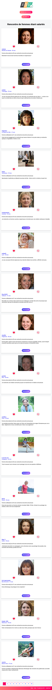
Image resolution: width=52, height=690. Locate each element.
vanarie (4, 662)
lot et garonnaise (6, 580)
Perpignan (4, 459)
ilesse (3, 498)
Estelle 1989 (5, 621)
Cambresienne (5, 212)
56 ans (9, 336)
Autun (3, 541)
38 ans (6, 255)
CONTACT (48, 688)
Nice (3, 377)
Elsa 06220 (4, 294)
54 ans (7, 541)
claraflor (4, 335)
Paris (3, 418)
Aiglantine (4, 131)
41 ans (13, 132)
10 (31, 683)
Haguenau (4, 336)
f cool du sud (5, 457)
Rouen (3, 500)
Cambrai (4, 214)
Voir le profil (26, 64)
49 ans (13, 50)
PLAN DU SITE (41, 688)
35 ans (10, 173)
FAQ (32, 688)
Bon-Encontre (5, 581)
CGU (35, 688)
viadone (4, 49)
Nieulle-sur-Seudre (6, 50)
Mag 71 (4, 539)
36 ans (7, 500)
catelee (4, 90)
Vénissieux (4, 173)
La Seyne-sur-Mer (6, 132)
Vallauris (4, 295)
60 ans (9, 459)
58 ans (6, 377)
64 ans (7, 418)
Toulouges (4, 91)
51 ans (11, 581)
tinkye (3, 171)
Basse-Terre (5, 663)
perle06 (4, 376)
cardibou (4, 417)
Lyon (3, 255)
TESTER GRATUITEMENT (26, 12)
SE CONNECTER (26, 16)
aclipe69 (4, 253)
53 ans (10, 91)
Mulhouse (4, 622)
